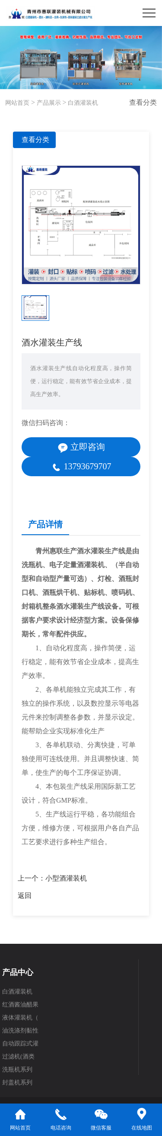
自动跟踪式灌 (20, 1043)
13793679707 (81, 467)
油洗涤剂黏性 (20, 1030)
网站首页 (17, 103)
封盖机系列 (17, 1082)
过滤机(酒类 (18, 1056)
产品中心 (17, 972)
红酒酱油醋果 (20, 1004)
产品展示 (48, 103)
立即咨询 (81, 447)
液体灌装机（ (20, 1017)
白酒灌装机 (82, 103)
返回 (25, 895)
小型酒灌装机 (66, 878)
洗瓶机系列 (17, 1069)
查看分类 (35, 139)
